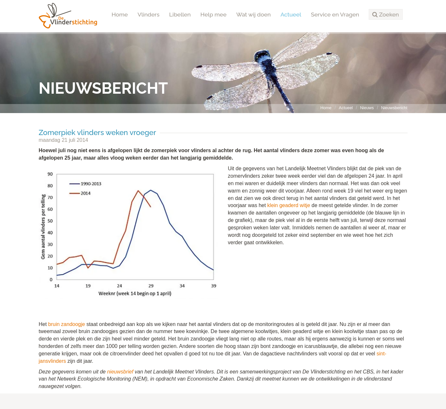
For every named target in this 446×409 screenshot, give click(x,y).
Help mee (214, 14)
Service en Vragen (335, 14)
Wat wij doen (253, 14)
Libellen (180, 14)
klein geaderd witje (288, 205)
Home (120, 14)
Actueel (290, 14)
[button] (385, 14)
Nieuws (367, 107)
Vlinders (148, 14)
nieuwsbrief (121, 371)
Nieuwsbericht (394, 107)
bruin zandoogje (66, 324)
